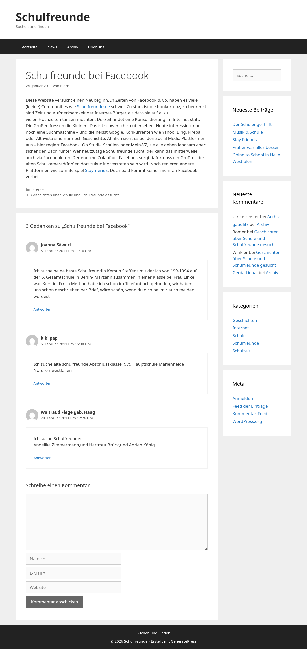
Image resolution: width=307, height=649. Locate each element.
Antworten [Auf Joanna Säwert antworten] (43, 309)
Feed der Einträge (250, 406)
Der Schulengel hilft (252, 124)
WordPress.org (247, 421)
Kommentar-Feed (250, 413)
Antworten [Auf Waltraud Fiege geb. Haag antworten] (43, 457)
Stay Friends (245, 139)
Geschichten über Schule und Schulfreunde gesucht (75, 195)
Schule (239, 335)
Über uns (96, 46)
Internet (38, 189)
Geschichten (245, 320)
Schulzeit (241, 351)
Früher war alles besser (256, 147)
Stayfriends (96, 170)
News (52, 46)
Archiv (72, 46)
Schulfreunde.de (93, 106)
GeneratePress (184, 641)
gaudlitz (241, 224)
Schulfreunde (53, 16)
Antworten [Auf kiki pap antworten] (43, 383)
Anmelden (243, 398)
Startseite (29, 46)
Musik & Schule (248, 132)
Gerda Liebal (245, 272)
